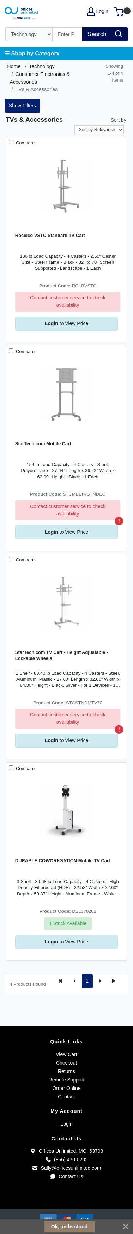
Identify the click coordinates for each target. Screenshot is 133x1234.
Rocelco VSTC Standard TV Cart (50, 235)
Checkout (66, 1063)
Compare (24, 142)
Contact (66, 1096)
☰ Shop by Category (32, 53)
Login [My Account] (97, 11)
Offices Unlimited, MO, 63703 (66, 1151)
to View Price (66, 323)
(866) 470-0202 (66, 1159)
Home (13, 66)
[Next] (100, 981)
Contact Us (66, 1176)
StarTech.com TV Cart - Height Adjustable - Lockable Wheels (61, 655)
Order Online (66, 1088)
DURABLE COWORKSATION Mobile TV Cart (62, 860)
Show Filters (22, 105)
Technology (42, 66)
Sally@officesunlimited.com (66, 1168)
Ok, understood (69, 1226)
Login (66, 1124)
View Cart (66, 1054)
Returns (66, 1071)
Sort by (118, 120)
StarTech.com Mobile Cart (43, 443)
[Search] (67, 34)
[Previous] (75, 981)
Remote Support (67, 1080)
